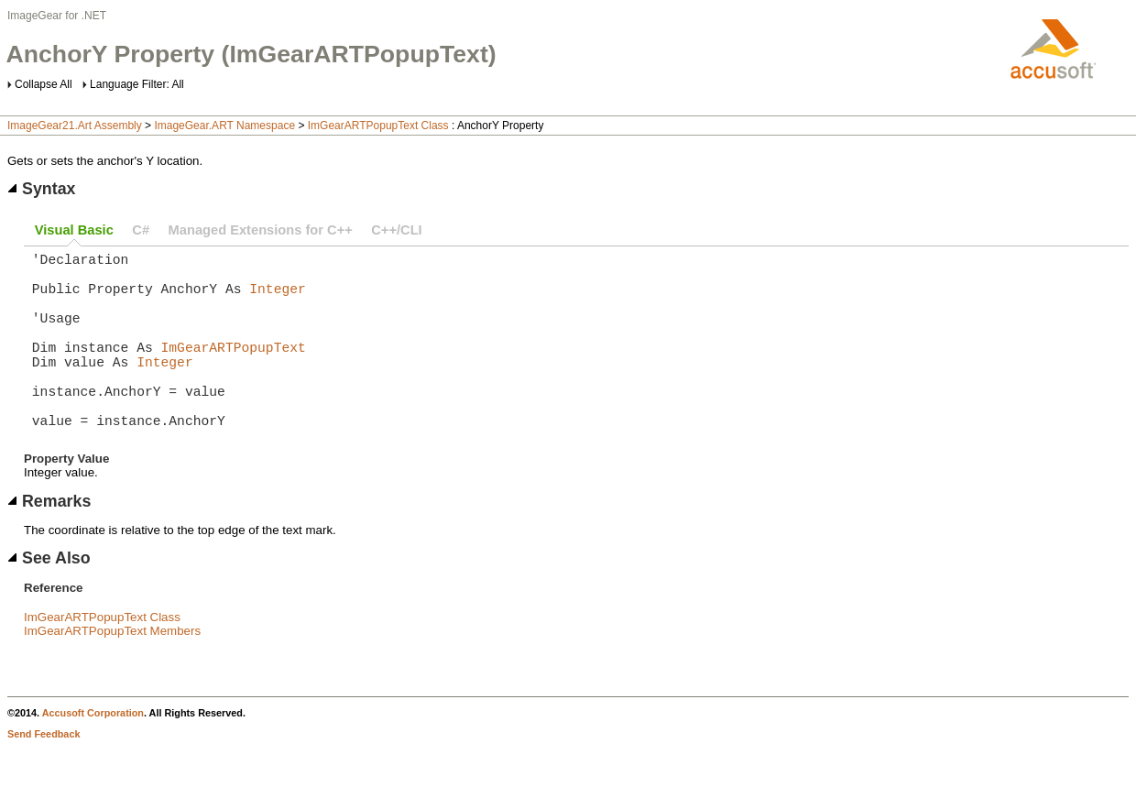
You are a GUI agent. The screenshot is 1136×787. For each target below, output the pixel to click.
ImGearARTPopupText (233, 368)
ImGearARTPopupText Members (112, 671)
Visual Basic (74, 230)
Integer (277, 299)
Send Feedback (43, 774)
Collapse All (43, 84)
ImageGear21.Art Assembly (74, 125)
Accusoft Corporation (93, 753)
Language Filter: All (137, 84)
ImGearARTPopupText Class (378, 125)
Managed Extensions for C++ (261, 230)
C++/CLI (396, 230)
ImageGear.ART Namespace (224, 125)
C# (140, 230)
